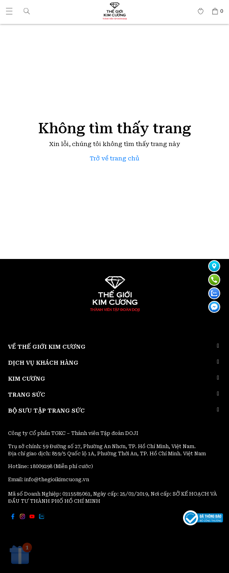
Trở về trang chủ (114, 158)
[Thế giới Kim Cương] (9, 11)
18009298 (42, 466)
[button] (27, 11)
